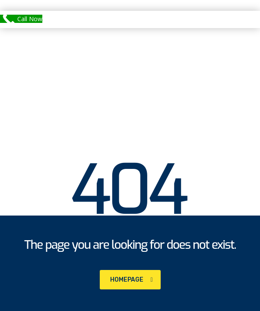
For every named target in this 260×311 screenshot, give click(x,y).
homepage (131, 279)
